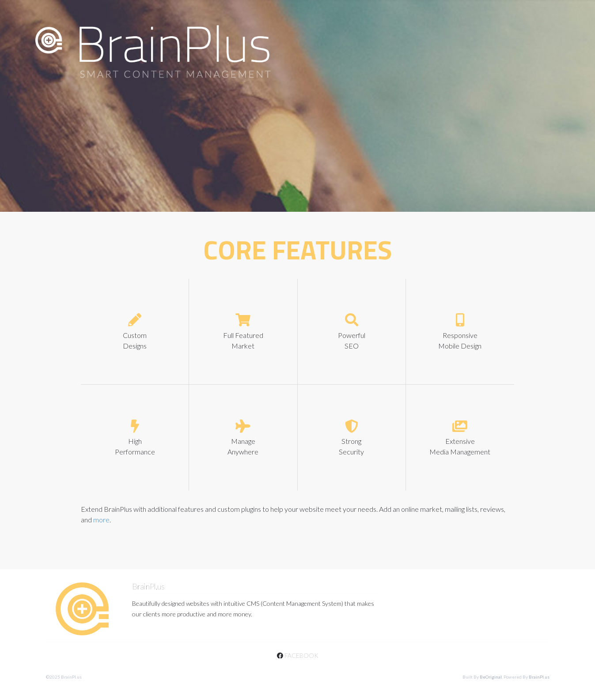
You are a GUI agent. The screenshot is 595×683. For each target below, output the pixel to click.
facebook (297, 655)
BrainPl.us (539, 676)
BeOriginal (491, 676)
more (101, 519)
